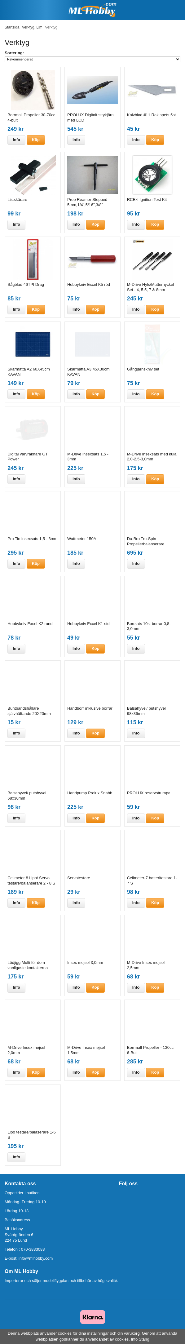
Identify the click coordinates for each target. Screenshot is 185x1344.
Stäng (144, 1339)
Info (16, 139)
